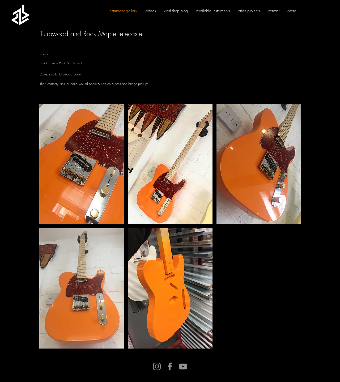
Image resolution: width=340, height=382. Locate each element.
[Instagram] (157, 366)
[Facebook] (170, 366)
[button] (81, 164)
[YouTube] (183, 366)
